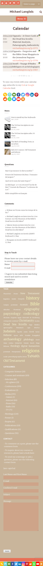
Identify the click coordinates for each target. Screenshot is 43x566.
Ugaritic (19, 332)
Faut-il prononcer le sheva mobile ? (19, 171)
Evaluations (10, 390)
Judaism (9, 331)
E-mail (7, 268)
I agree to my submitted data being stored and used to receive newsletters (21, 277)
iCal (23, 85)
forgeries (14, 317)
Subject (6, 494)
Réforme (6, 346)
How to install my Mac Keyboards (23, 117)
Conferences (10, 386)
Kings (38, 343)
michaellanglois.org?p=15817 (25, 70)
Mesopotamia (16, 352)
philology (29, 339)
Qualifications (11, 429)
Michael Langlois (21, 11)
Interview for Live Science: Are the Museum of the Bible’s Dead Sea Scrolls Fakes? (21, 218)
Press (8, 403)
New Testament (30, 293)
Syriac (37, 332)
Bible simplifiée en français (16, 193)
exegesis (18, 343)
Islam (5, 343)
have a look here (26, 453)
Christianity (26, 320)
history (33, 298)
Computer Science (13, 371)
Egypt (19, 317)
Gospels (21, 299)
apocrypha (7, 328)
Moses (16, 294)
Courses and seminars (15, 375)
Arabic (5, 357)
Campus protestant (10, 305)
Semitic (14, 299)
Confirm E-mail (10, 488)
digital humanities (30, 346)
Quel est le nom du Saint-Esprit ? (18, 181)
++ (29, 75)
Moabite (27, 335)
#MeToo (37, 328)
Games (9, 397)
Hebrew (7, 335)
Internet (9, 400)
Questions (9, 433)
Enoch (32, 343)
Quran (16, 335)
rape (28, 328)
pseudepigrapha (15, 357)
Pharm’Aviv (7, 294)
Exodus (37, 321)
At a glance (11, 382)
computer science (10, 321)
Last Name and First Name (15, 474)
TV (7, 410)
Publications (10, 425)
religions (31, 350)
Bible (35, 303)
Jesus (25, 357)
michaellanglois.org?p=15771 (25, 48)
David (38, 340)
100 (24, 76)
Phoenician (17, 309)
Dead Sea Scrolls (15, 324)
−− (14, 75)
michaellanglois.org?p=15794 (25, 60)
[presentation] (12, 540)
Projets (8, 421)
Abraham (6, 317)
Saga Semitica (34, 325)
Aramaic (24, 304)
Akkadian (6, 309)
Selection (9, 379)
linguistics (6, 299)
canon (26, 332)
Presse (8, 418)
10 (19, 76)
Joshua (11, 343)
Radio (8, 406)
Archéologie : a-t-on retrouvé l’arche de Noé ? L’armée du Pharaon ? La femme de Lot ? (21, 187)
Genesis (26, 343)
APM (21, 335)
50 (21, 76)
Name (7, 264)
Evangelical (36, 335)
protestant (6, 352)
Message (7, 501)
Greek (31, 332)
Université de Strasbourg (31, 317)
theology (15, 346)
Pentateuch (19, 328)
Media (8, 394)
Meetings (9, 414)
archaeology (12, 339)
